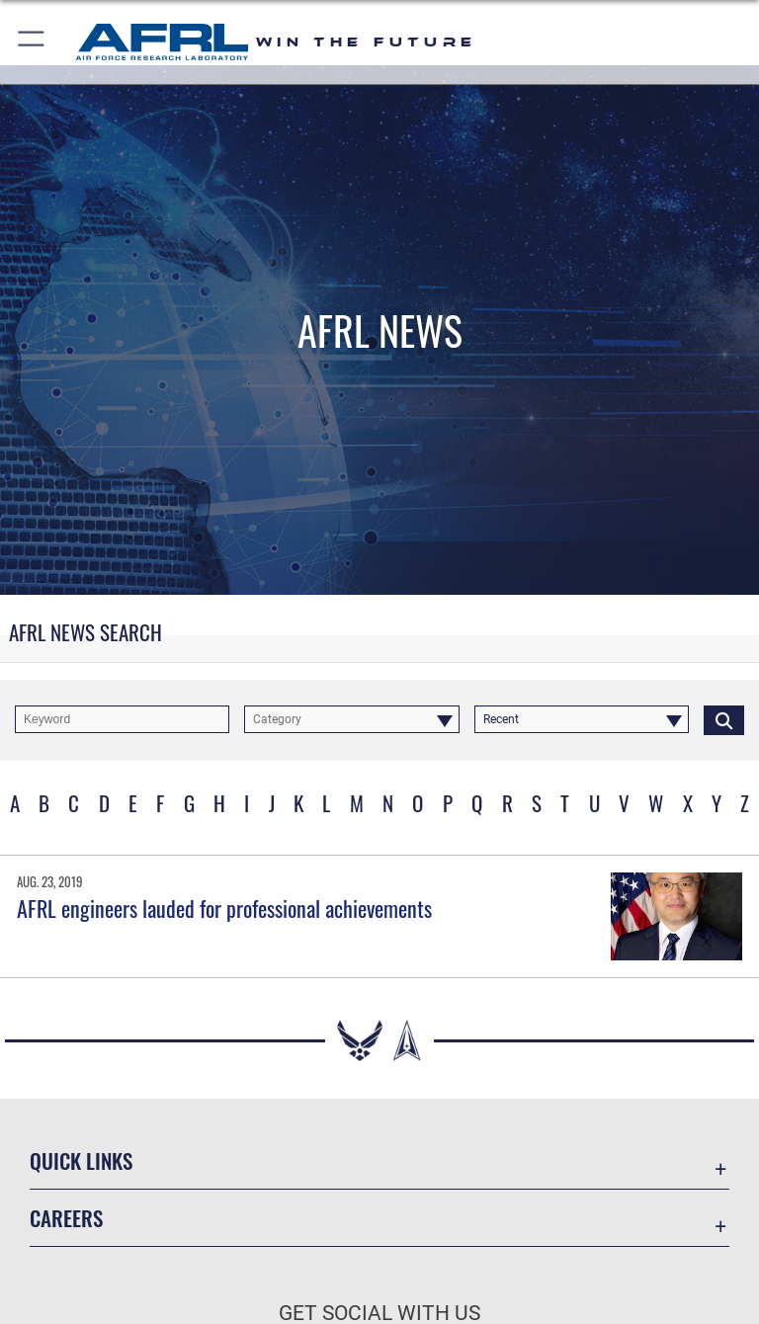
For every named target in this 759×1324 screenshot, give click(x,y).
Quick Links (81, 1160)
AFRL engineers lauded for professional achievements (224, 908)
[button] (32, 42)
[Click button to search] (724, 719)
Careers (66, 1217)
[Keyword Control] (122, 719)
